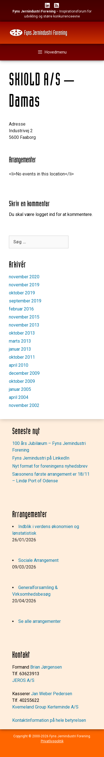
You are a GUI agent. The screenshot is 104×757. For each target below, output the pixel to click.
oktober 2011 (22, 357)
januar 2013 (20, 349)
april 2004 (18, 397)
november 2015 (24, 317)
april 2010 (18, 365)
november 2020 (24, 276)
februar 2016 (21, 309)
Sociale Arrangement (38, 560)
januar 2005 (20, 389)
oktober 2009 (22, 381)
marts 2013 (20, 341)
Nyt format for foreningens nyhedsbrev (50, 466)
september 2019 (25, 301)
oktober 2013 (22, 333)
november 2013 (24, 325)
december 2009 (24, 373)
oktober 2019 (22, 292)
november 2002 (24, 405)
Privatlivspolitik (52, 741)
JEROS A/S (23, 680)
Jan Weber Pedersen (51, 693)
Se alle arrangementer (39, 621)
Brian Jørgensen (46, 667)
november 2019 (24, 284)
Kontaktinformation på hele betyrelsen (49, 720)
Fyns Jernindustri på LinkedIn (40, 458)
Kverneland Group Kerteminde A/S (45, 707)
